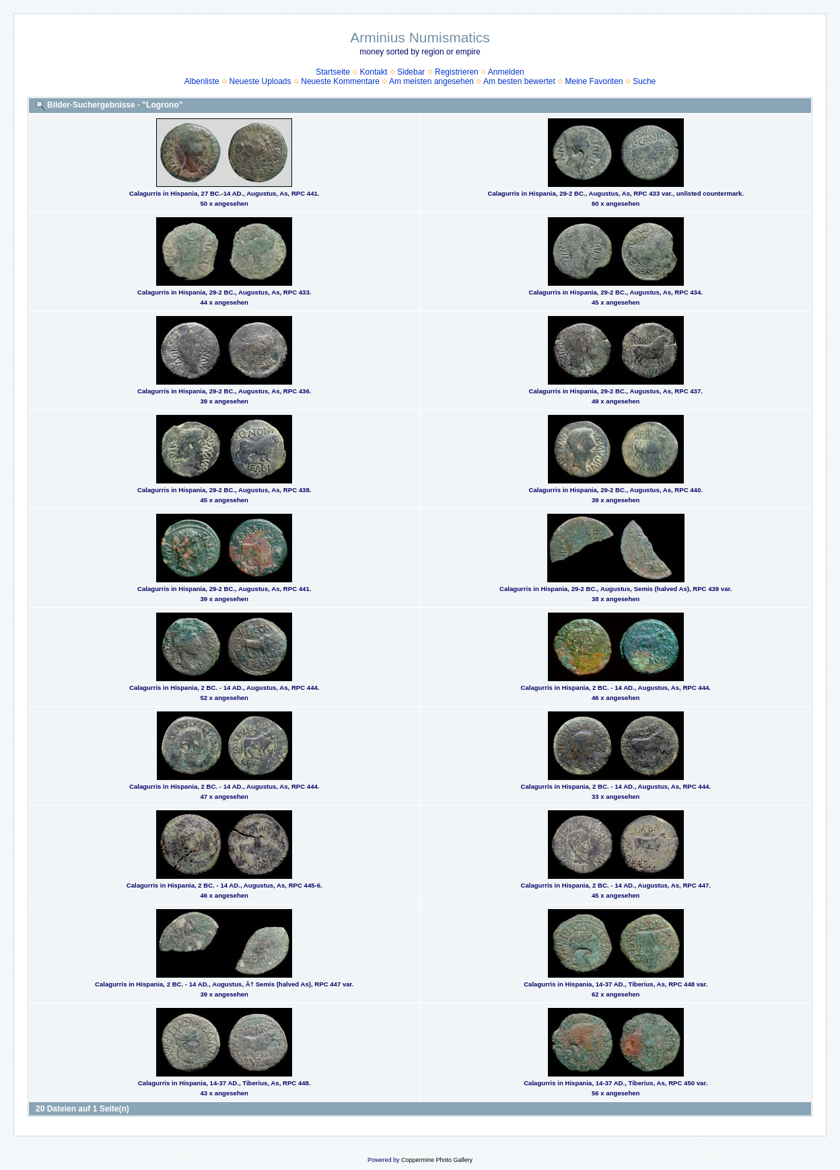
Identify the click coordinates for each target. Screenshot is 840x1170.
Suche (644, 81)
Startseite (333, 72)
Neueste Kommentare (340, 81)
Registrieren (457, 72)
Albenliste (201, 81)
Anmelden (506, 72)
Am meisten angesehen (431, 81)
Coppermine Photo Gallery (437, 1160)
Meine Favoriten (594, 81)
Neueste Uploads (260, 81)
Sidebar (411, 72)
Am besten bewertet (519, 81)
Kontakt (374, 72)
